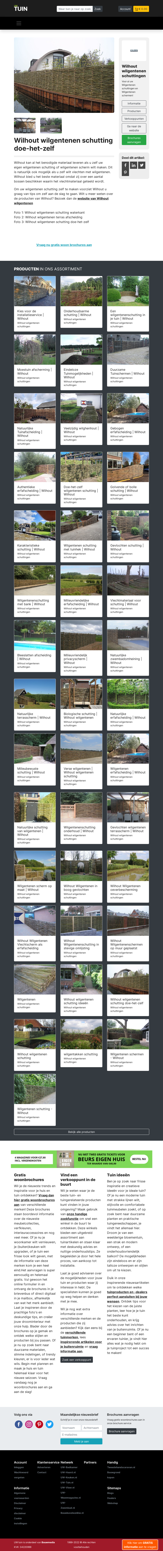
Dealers (111, 1498)
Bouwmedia (48, 1542)
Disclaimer (20, 1503)
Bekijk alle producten (81, 1131)
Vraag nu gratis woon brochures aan (64, 245)
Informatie (134, 103)
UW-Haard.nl (68, 1472)
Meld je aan (81, 1441)
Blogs (110, 1493)
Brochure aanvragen (122, 1431)
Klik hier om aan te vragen (140, 1544)
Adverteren (43, 1467)
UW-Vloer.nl (67, 1487)
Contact (41, 1472)
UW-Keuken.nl (69, 1477)
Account (125, 9)
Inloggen (19, 1467)
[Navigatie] (19, 23)
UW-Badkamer (69, 1467)
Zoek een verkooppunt (76, 1359)
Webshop (112, 1503)
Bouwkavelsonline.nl (72, 1512)
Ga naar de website (134, 128)
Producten (134, 111)
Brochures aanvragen (134, 140)
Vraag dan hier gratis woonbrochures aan (34, 1200)
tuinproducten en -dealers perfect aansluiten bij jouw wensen (127, 1296)
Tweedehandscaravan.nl (121, 1467)
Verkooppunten (134, 118)
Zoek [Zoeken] (97, 9)
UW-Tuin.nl (67, 1482)
